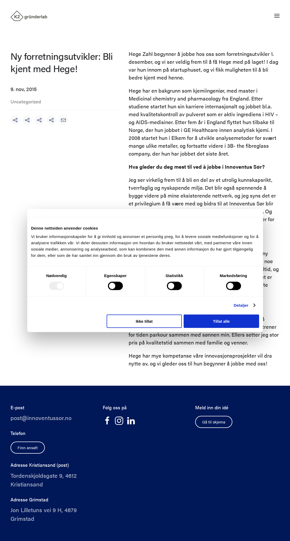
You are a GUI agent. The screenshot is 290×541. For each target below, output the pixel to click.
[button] (277, 15)
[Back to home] (28, 15)
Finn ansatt (28, 447)
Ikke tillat (144, 321)
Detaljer (241, 305)
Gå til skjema (213, 422)
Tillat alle (221, 321)
